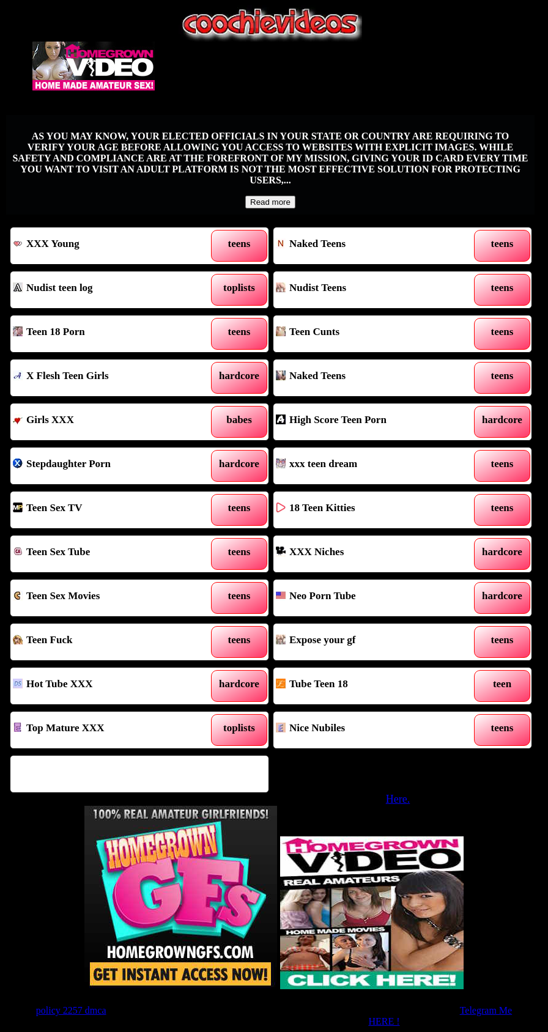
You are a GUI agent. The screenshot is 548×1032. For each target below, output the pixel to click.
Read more (270, 202)
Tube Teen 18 (369, 686)
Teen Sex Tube (106, 554)
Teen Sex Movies (106, 598)
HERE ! (383, 1021)
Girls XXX (106, 422)
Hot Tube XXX (106, 686)
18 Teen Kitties (369, 510)
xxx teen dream (369, 466)
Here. (398, 799)
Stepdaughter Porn (106, 466)
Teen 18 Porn (106, 334)
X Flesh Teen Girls (106, 378)
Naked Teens (369, 246)
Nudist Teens (369, 290)
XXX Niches (369, 554)
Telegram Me (486, 1010)
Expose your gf (369, 642)
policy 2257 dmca (71, 1010)
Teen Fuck (106, 642)
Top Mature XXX (106, 730)
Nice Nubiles (369, 730)
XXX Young (106, 246)
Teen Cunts (369, 334)
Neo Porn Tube (369, 598)
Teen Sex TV (106, 510)
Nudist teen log (106, 290)
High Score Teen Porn (369, 422)
